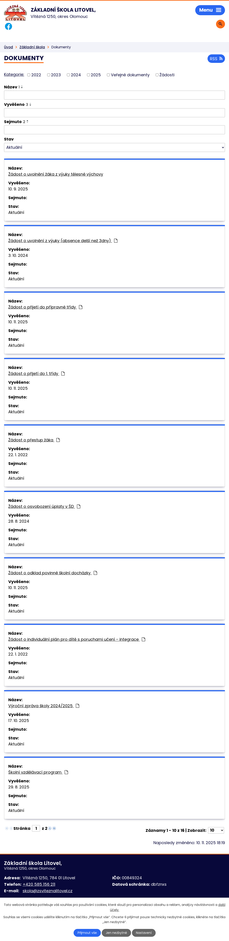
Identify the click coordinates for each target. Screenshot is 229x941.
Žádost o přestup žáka (34, 440)
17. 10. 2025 (18, 720)
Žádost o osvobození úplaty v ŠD (44, 506)
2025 (96, 75)
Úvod (8, 47)
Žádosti (166, 75)
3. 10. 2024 (18, 255)
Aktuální (16, 212)
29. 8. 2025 (18, 787)
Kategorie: (14, 74)
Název (12, 87)
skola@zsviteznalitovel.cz (47, 891)
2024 (76, 75)
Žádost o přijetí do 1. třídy (36, 373)
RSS (216, 59)
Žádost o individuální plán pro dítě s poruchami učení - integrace (76, 639)
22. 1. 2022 (18, 455)
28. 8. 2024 (18, 521)
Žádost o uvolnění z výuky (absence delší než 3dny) (62, 240)
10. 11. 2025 (18, 322)
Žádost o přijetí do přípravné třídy (45, 307)
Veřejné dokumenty (130, 75)
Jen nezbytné (116, 932)
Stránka (21, 828)
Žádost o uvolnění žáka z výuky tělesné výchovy (55, 174)
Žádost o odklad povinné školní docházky (52, 573)
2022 (36, 75)
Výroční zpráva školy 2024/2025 (43, 706)
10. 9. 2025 (18, 189)
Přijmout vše (87, 932)
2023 (56, 75)
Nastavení (144, 932)
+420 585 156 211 (39, 884)
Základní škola (32, 47)
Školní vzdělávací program (38, 772)
